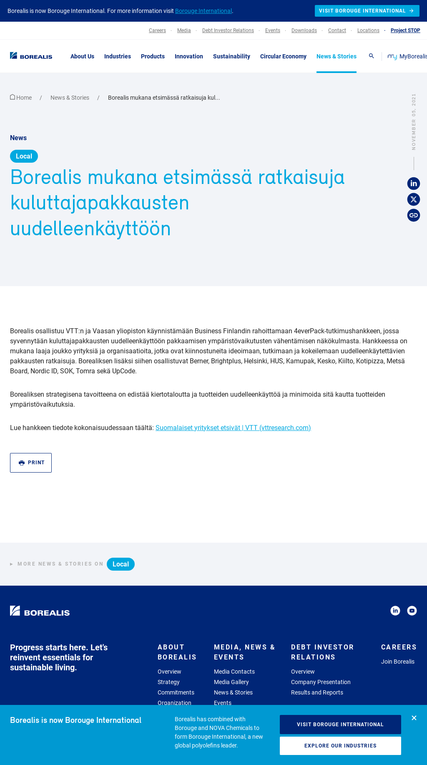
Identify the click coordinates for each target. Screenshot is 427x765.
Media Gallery (231, 682)
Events (222, 703)
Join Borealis (397, 661)
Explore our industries (340, 746)
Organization (174, 703)
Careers (399, 647)
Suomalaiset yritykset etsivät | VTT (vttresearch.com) (233, 428)
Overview (169, 671)
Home (21, 97)
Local (24, 156)
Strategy (169, 682)
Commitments (176, 692)
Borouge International (203, 11)
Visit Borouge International (340, 724)
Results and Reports (317, 692)
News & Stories (70, 97)
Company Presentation (321, 682)
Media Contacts (234, 671)
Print (32, 463)
